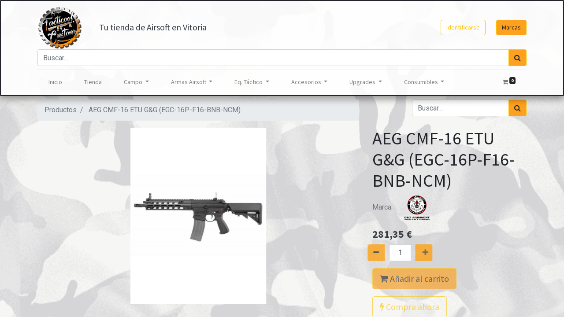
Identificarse (463, 27)
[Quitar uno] (366, 252)
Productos (61, 110)
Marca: (405, 207)
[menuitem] (55, 82)
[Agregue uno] (433, 252)
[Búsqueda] (517, 57)
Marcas (511, 27)
